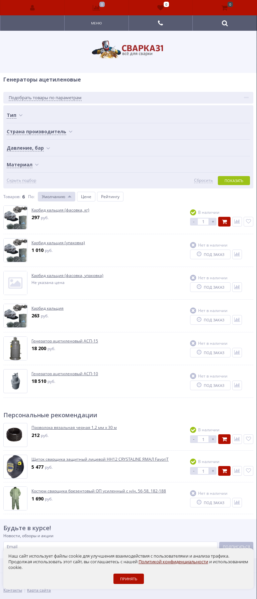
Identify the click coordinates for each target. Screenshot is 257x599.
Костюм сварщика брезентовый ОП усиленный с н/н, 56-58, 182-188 (98, 491)
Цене (86, 196)
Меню (96, 23)
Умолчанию (53, 196)
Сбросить (203, 180)
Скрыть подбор (21, 180)
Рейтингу (110, 196)
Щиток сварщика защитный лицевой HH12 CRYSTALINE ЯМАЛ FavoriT (100, 459)
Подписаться (236, 546)
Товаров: (11, 196)
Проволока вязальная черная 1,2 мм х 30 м (74, 427)
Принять (128, 578)
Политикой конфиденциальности (173, 562)
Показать (234, 180)
